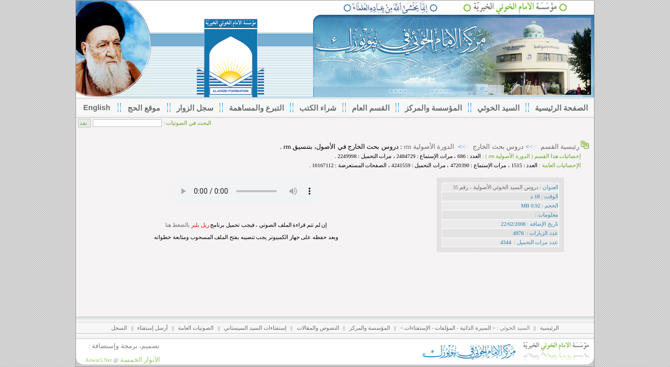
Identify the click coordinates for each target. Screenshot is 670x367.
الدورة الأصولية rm (429, 146)
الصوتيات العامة (196, 328)
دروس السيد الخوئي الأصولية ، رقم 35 (495, 187)
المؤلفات (445, 328)
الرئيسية (549, 328)
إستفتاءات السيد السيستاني (255, 328)
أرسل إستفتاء (152, 328)
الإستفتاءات (417, 328)
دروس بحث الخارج (498, 146)
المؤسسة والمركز (369, 328)
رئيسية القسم (559, 146)
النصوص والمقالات (318, 328)
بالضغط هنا (177, 225)
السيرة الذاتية (475, 328)
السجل (119, 328)
